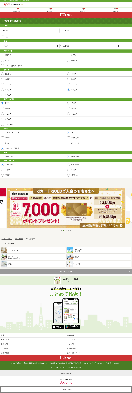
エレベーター (75, 143)
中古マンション (72, 339)
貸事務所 (8, 55)
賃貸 (2, 335)
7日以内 (7, 175)
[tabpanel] (66, 208)
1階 (72, 132)
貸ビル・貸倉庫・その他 (14, 66)
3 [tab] (65, 230)
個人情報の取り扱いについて (97, 363)
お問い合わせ (71, 367)
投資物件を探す (72, 348)
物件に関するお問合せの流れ (57, 363)
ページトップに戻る (66, 271)
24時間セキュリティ (12, 132)
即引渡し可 (75, 138)
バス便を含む (9, 124)
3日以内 (74, 170)
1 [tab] (61, 230)
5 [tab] (68, 230)
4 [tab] (66, 230)
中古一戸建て (71, 344)
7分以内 (74, 108)
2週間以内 (74, 175)
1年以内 (74, 74)
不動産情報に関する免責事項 (80, 363)
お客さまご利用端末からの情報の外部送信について (35, 363)
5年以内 (74, 79)
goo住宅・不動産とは (16, 363)
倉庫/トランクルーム (73, 353)
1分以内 (74, 103)
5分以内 (7, 108)
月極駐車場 (70, 335)
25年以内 (74, 90)
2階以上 (7, 138)
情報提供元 (69, 363)
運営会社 (78, 367)
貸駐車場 (74, 60)
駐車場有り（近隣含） (13, 148)
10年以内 (8, 84)
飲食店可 (8, 143)
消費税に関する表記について (113, 363)
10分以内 (8, 114)
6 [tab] (70, 230)
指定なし (8, 74)
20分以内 (8, 119)
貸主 (6, 37)
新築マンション (6, 339)
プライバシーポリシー (55, 367)
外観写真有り (75, 156)
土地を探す (4, 348)
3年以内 (7, 79)
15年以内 (74, 84)
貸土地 (7, 60)
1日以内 (7, 170)
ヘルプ (64, 367)
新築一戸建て (5, 344)
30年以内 (8, 95)
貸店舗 (73, 55)
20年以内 (8, 90)
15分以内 (74, 114)
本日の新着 (75, 165)
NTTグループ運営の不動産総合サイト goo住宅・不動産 (16, 0)
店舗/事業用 (5, 353)
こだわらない (9, 165)
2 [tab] (63, 230)
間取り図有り (9, 156)
